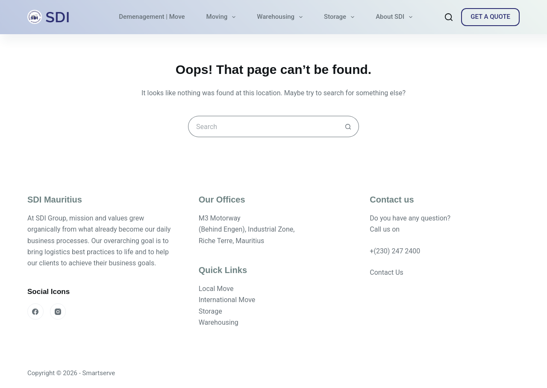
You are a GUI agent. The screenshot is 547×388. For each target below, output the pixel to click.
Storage (341, 17)
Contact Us (386, 272)
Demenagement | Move (152, 17)
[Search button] (348, 126)
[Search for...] (263, 126)
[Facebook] (35, 311)
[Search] (449, 17)
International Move (227, 300)
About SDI (396, 17)
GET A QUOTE (490, 17)
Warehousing (281, 17)
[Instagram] (58, 311)
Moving (222, 17)
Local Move (216, 289)
